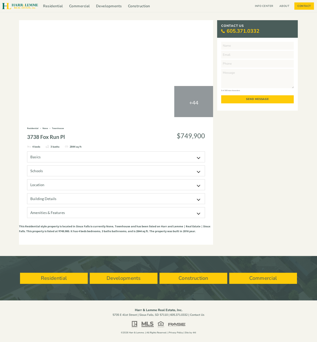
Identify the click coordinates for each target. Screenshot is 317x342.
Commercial (79, 6)
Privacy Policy (176, 332)
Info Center (264, 6)
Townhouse (122, 226)
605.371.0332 (243, 31)
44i (194, 332)
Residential (53, 6)
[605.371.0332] (223, 31)
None (109, 226)
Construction (139, 6)
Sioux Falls (83, 226)
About (285, 6)
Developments (109, 6)
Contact (304, 6)
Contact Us (197, 315)
